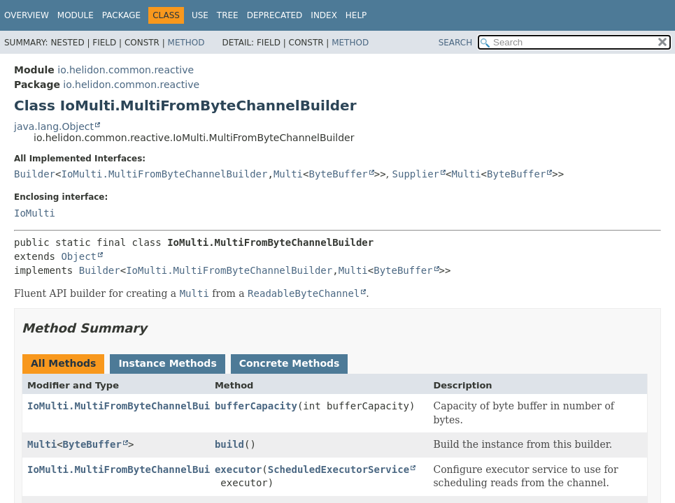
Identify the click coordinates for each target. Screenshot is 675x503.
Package (121, 15)
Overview (26, 15)
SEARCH (456, 43)
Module (75, 15)
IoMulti (34, 213)
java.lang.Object (54, 126)
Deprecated (275, 15)
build (229, 444)
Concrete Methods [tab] (289, 363)
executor (238, 469)
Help (356, 15)
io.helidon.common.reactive (125, 69)
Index (324, 15)
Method (186, 43)
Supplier (415, 174)
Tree (228, 15)
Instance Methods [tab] (167, 363)
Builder (34, 174)
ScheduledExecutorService (338, 469)
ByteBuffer (338, 174)
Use (200, 15)
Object (79, 256)
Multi (288, 174)
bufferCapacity (256, 405)
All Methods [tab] (63, 363)
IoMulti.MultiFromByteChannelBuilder (164, 174)
